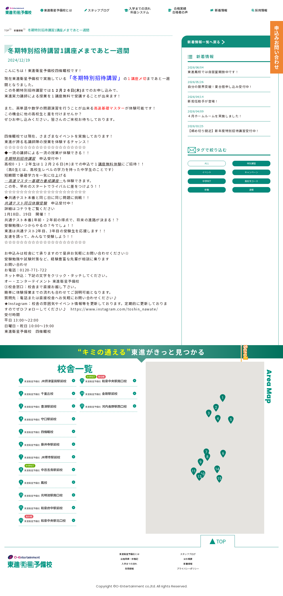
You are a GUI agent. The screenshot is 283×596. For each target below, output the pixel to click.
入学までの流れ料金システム (137, 10)
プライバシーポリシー (253, 565)
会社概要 (253, 556)
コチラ (22, 207)
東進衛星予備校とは (56, 9)
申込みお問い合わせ (276, 47)
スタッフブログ (96, 9)
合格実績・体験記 (208, 556)
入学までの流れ (118, 565)
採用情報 (260, 9)
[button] (223, 409)
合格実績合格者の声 (178, 10)
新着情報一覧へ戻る (203, 40)
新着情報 (218, 9)
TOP (7, 28)
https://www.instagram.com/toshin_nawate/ (114, 307)
